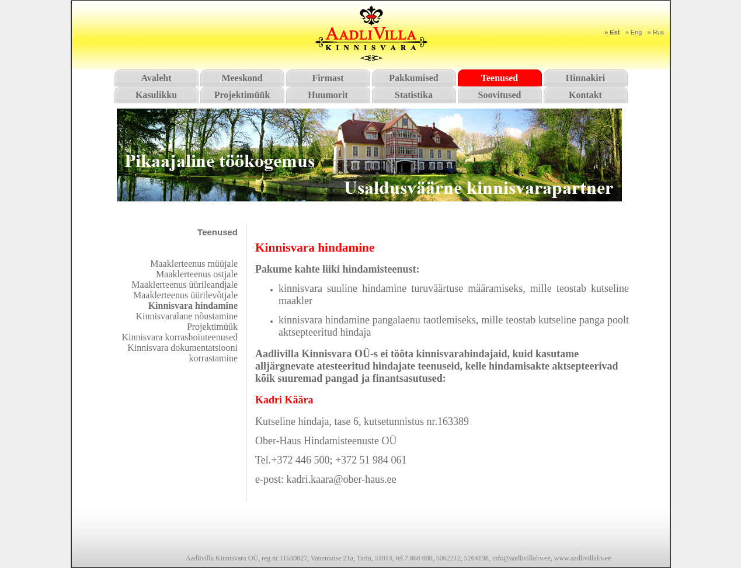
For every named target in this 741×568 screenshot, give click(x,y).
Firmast (327, 78)
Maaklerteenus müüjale (194, 264)
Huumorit (327, 95)
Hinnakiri (586, 78)
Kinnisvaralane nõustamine (186, 316)
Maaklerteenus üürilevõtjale (185, 295)
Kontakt (585, 95)
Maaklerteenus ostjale (197, 274)
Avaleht (156, 78)
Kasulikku (156, 95)
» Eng (633, 32)
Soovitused (499, 95)
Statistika (414, 95)
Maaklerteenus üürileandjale (184, 285)
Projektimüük (242, 95)
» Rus (656, 32)
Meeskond (241, 78)
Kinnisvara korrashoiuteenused (179, 337)
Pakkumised (413, 78)
